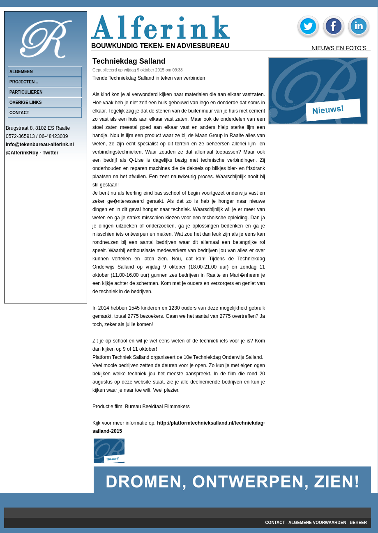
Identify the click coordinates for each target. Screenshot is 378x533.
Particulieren (25, 92)
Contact (19, 112)
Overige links (25, 102)
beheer (358, 522)
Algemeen (21, 71)
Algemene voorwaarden (317, 522)
